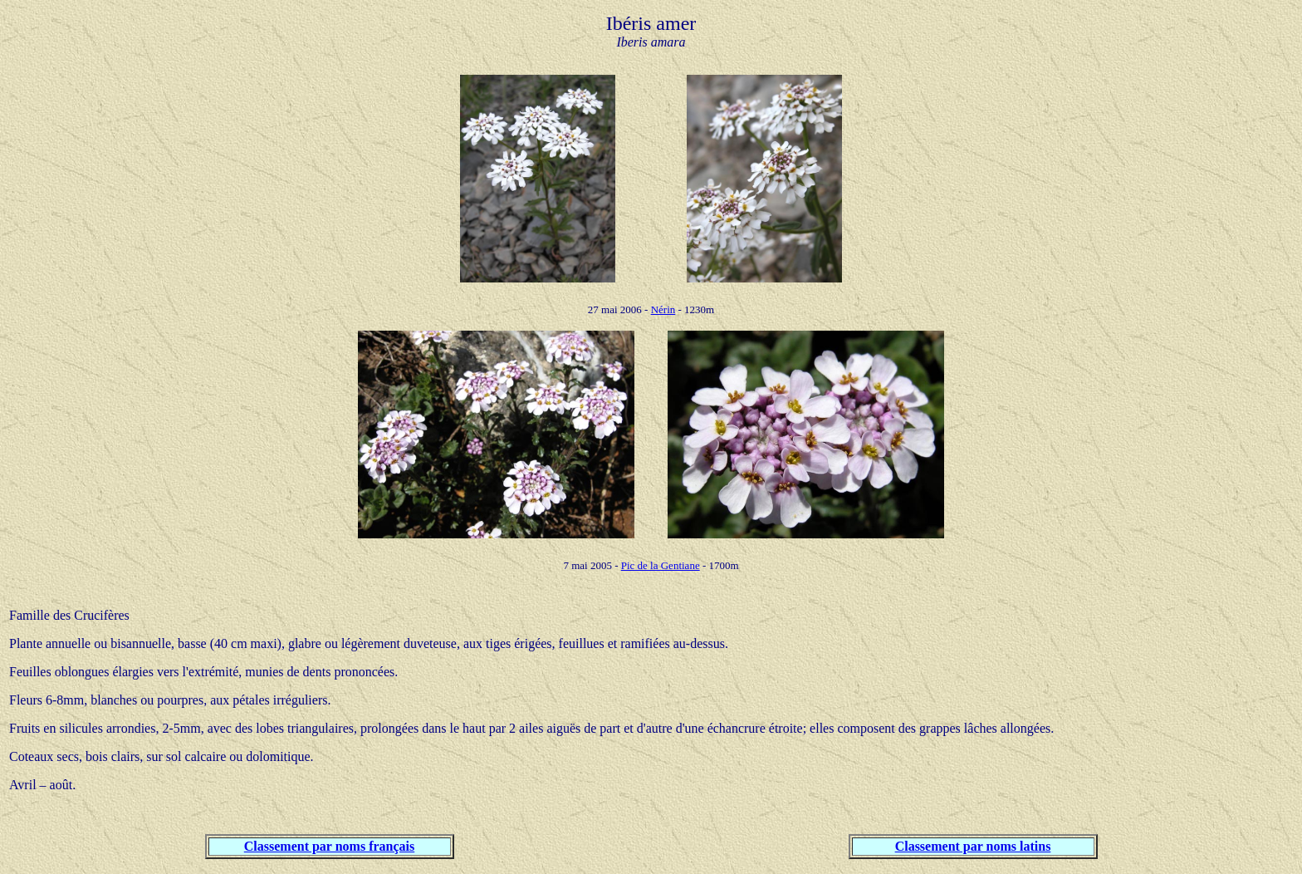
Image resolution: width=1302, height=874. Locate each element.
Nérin (663, 309)
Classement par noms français (329, 846)
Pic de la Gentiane (660, 565)
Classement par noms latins (973, 846)
